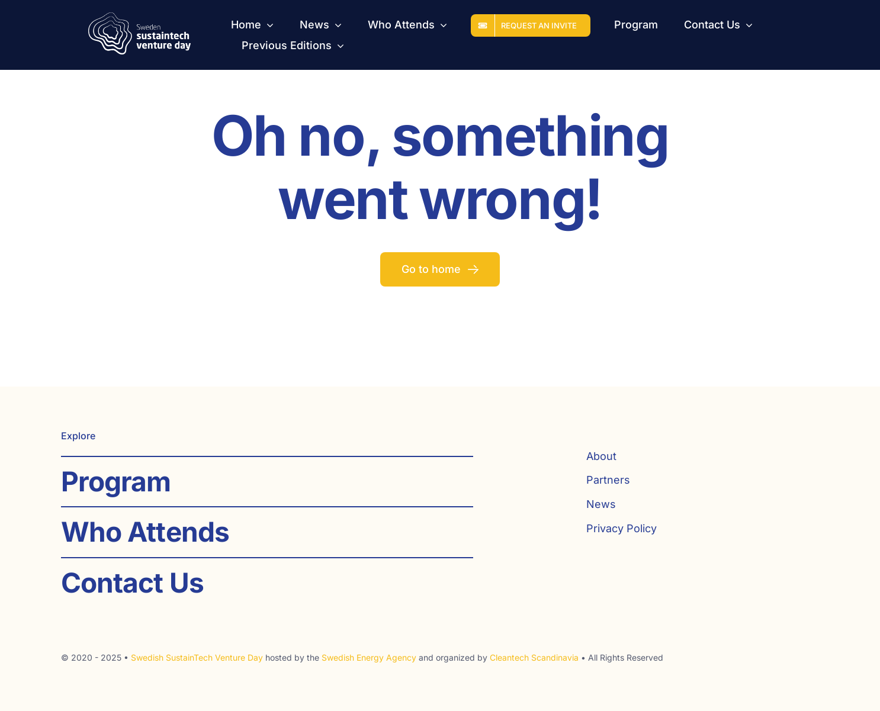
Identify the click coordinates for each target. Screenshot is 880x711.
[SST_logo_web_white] (139, 17)
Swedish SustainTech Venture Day (197, 657)
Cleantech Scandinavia (534, 657)
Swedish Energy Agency (369, 657)
